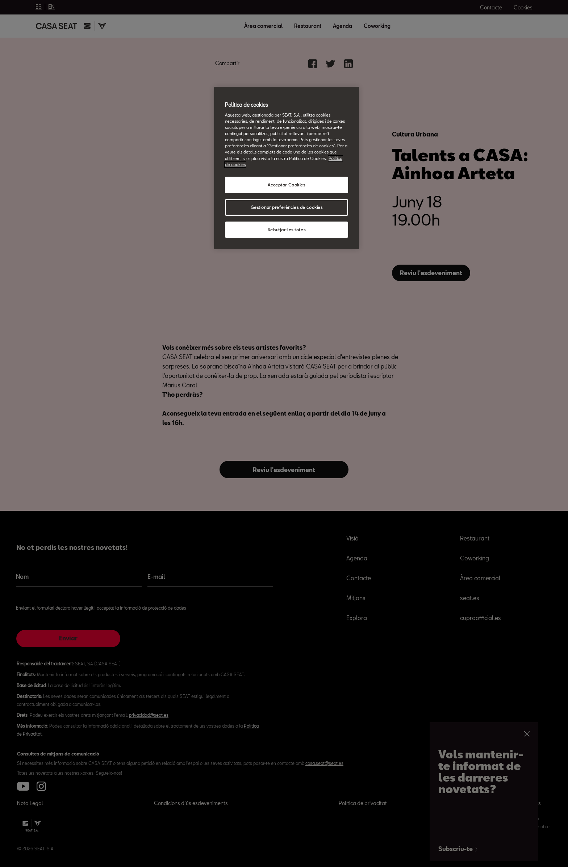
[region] (286, 168)
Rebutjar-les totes (286, 229)
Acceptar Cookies (286, 184)
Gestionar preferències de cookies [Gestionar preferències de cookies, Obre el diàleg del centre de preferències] (287, 207)
